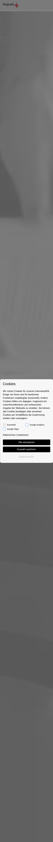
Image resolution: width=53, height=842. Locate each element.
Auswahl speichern (26, 449)
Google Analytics (37, 425)
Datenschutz (9, 435)
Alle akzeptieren (27, 442)
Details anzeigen (26, 456)
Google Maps (13, 429)
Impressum (22, 435)
